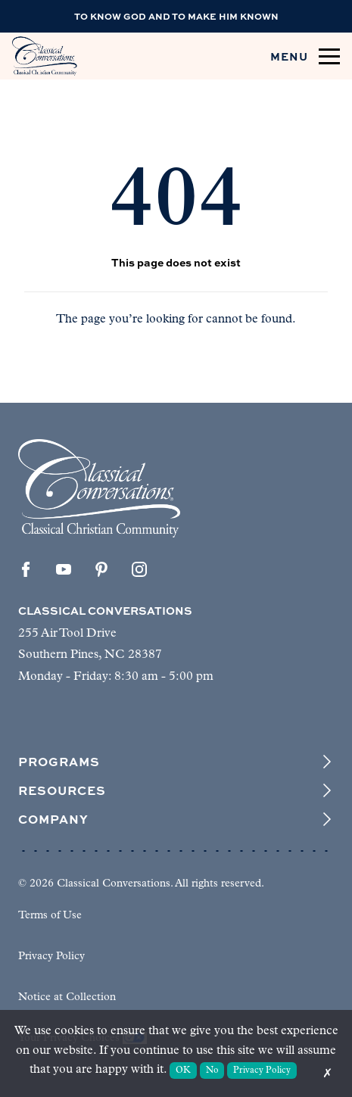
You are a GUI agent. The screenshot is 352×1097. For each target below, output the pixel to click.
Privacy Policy (51, 956)
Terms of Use (50, 915)
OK (183, 1070)
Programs (176, 761)
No (212, 1070)
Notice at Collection (67, 997)
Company (176, 819)
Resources (176, 790)
